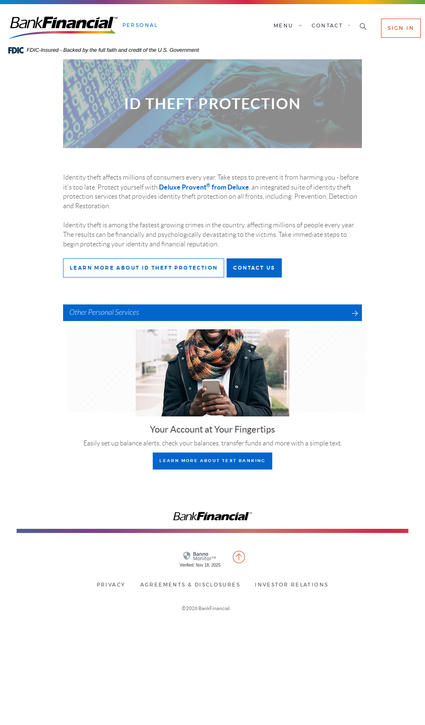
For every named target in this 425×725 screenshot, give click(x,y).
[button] (363, 27)
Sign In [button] (401, 28)
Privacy (111, 584)
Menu (289, 26)
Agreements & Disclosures (190, 584)
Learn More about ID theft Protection (147, 270)
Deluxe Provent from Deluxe (204, 187)
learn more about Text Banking (212, 461)
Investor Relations (291, 584)
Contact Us (257, 270)
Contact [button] (327, 25)
